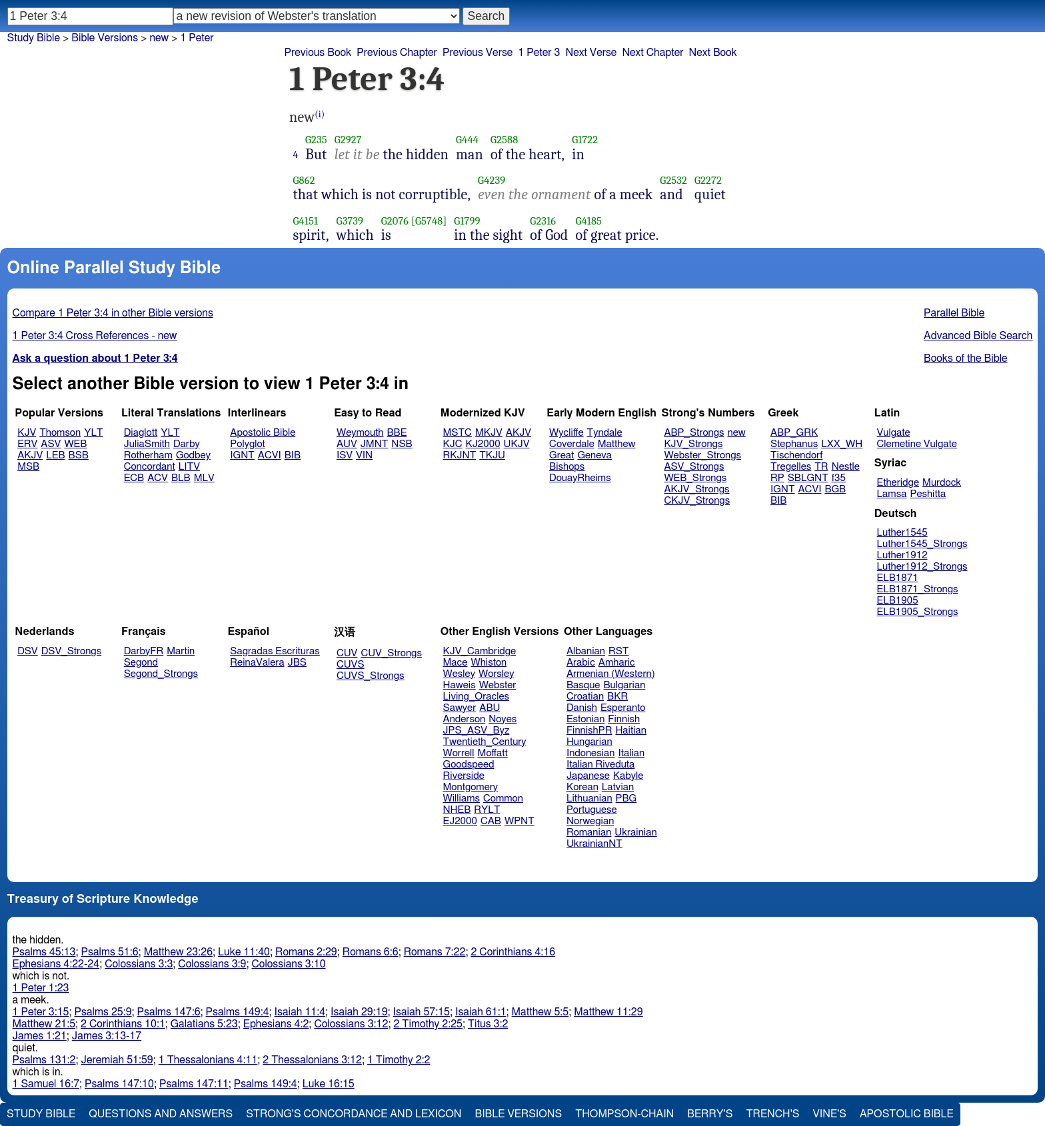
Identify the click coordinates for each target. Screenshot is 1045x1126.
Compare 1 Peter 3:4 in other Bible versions (113, 313)
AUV (347, 444)
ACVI (269, 455)
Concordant (149, 467)
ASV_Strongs (694, 467)
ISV (345, 455)
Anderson (464, 719)
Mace (455, 663)
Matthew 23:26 (178, 952)
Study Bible (33, 38)
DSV (27, 651)
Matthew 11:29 (608, 1012)
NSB (401, 444)
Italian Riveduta (600, 765)
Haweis (459, 685)
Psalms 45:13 (44, 952)
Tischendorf (796, 455)
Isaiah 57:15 (421, 1012)
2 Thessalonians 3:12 (312, 1060)
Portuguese (591, 810)
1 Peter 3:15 (41, 1012)
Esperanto (623, 708)
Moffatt (493, 753)
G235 (316, 139)
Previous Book (317, 52)
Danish (581, 708)
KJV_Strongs (693, 444)
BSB (79, 455)
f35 (839, 478)
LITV (189, 467)
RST (618, 651)
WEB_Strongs (695, 478)
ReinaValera (257, 663)
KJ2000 (483, 444)
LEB (55, 455)
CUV (347, 653)
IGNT (242, 455)
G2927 (348, 139)
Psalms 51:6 (110, 952)
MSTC (457, 433)
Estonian (585, 719)
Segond (141, 663)
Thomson (60, 433)
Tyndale (604, 433)
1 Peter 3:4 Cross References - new (95, 335)
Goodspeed (469, 765)
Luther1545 (902, 533)
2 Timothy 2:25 (428, 1024)
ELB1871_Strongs (917, 589)
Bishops (566, 467)
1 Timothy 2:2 (399, 1060)
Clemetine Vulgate (917, 444)
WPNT (519, 821)
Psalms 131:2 (44, 1060)
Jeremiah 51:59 (117, 1060)
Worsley (496, 674)
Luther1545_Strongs (922, 544)
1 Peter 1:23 (41, 988)
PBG (626, 799)
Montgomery (471, 787)
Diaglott (140, 433)
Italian (631, 753)
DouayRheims (580, 478)
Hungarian (589, 742)
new (737, 433)
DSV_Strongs (71, 651)
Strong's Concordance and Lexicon (353, 1114)
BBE (397, 433)
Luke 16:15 (329, 1084)
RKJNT (460, 455)
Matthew (617, 444)
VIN (364, 455)
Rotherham (148, 455)
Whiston (489, 663)
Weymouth (360, 433)
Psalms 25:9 (103, 1012)
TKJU (492, 455)
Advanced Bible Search (978, 335)
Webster (498, 685)
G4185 (588, 221)
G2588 (504, 139)
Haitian (630, 731)
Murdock (941, 483)
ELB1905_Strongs (917, 612)
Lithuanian (589, 799)
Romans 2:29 (306, 952)
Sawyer (460, 708)
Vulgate (893, 433)
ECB (134, 478)
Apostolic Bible (907, 1114)
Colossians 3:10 (289, 964)
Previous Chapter (397, 52)
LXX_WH (841, 444)
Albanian (585, 651)
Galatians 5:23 (204, 1024)
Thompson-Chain (624, 1114)
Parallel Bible (954, 313)
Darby (186, 444)
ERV (27, 444)
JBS (297, 663)
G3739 (350, 221)
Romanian (588, 833)
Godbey (193, 455)
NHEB (457, 810)
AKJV (30, 455)
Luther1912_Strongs (922, 567)
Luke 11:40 (244, 952)
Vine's (829, 1114)
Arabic (580, 663)
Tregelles (790, 467)
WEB (75, 444)
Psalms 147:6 (169, 1012)
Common (503, 799)
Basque (583, 685)
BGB (835, 489)
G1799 (467, 221)
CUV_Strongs (391, 653)
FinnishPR (589, 731)
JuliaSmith (147, 444)
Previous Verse (478, 52)
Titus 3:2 (488, 1024)
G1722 (585, 139)
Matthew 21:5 (44, 1024)
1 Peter (196, 38)
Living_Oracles (476, 697)
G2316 (543, 221)
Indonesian (590, 753)
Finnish (624, 719)
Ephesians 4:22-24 (56, 964)
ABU (489, 708)
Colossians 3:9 (212, 964)
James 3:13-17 (106, 1036)
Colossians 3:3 (139, 964)
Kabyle (628, 776)
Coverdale (571, 444)
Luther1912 (902, 555)
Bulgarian (624, 685)
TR (821, 467)
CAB (491, 821)
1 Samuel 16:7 (46, 1084)
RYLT (487, 810)
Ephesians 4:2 (276, 1024)
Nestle (846, 467)
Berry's (709, 1114)
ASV (51, 444)
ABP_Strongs (694, 433)
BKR (617, 697)
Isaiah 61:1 (481, 1012)
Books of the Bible (966, 358)
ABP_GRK (794, 433)
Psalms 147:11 (194, 1084)
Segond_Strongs (161, 674)
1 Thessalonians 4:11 (208, 1060)
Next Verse (591, 52)
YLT (93, 433)
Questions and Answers (161, 1114)
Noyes (503, 719)
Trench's (772, 1114)
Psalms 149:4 (237, 1012)
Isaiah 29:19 (359, 1012)
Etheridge (898, 483)
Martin (181, 651)
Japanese (588, 776)
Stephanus (794, 444)
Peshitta (928, 494)
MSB (28, 467)
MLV (204, 478)
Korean (582, 787)
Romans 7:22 (435, 952)
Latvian (618, 787)
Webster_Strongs (702, 455)
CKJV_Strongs (697, 501)
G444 (467, 139)
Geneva (594, 455)
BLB (181, 478)
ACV (157, 478)
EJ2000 (460, 821)
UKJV (517, 444)
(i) (320, 114)
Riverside (464, 776)
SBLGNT (808, 478)
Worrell (459, 753)
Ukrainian (635, 833)
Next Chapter (652, 52)
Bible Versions (104, 38)
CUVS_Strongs (371, 676)
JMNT (375, 444)
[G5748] (429, 221)
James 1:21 (40, 1036)
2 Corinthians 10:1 (123, 1024)
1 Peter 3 (539, 52)
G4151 (306, 221)
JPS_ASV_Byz (476, 731)
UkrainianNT (594, 844)
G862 (304, 180)
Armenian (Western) (610, 674)
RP (777, 478)
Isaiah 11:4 (300, 1012)
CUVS (351, 665)
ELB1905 (897, 601)
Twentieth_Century (484, 742)
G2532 (673, 180)
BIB (293, 455)
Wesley (459, 674)
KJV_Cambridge (480, 651)
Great (561, 455)
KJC (453, 444)
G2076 (395, 221)
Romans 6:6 (371, 952)
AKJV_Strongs (696, 489)
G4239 (491, 180)
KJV (26, 433)
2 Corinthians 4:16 (513, 952)
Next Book (713, 52)
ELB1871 (897, 578)
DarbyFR (144, 651)
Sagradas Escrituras (274, 651)
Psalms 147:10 (119, 1084)
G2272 (708, 180)
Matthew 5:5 (540, 1012)
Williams (462, 799)
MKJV (489, 433)
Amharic (616, 663)
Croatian (585, 697)
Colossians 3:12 (351, 1024)
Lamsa (892, 494)
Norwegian (590, 821)
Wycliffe (566, 433)
